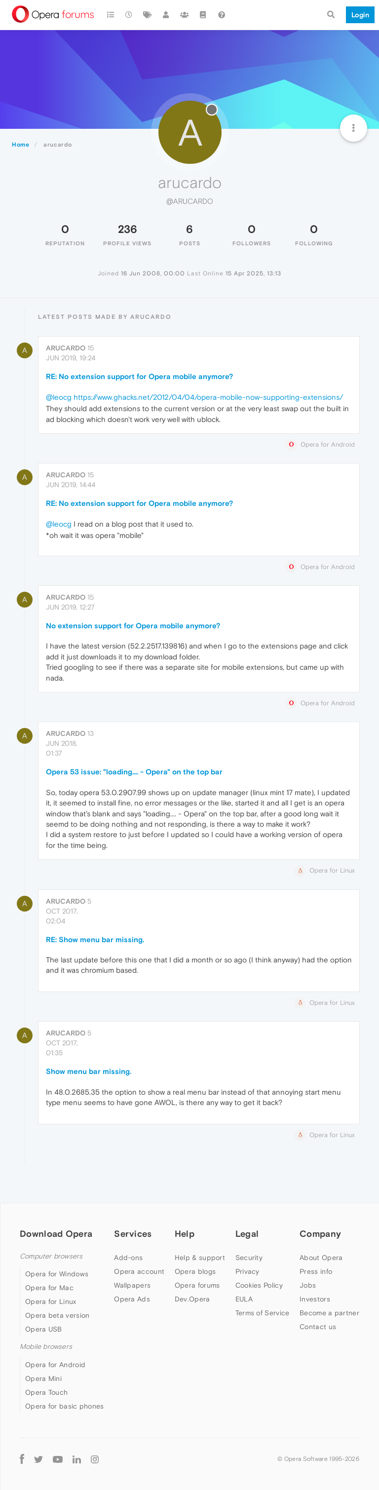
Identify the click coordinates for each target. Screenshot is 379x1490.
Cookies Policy (259, 1285)
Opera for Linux (50, 1301)
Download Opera (56, 1233)
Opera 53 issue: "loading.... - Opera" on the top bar (134, 771)
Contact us (318, 1327)
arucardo (65, 348)
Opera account (139, 1271)
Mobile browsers (46, 1346)
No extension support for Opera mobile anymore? (133, 625)
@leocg (59, 397)
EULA (244, 1299)
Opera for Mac (49, 1288)
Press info (316, 1271)
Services (133, 1233)
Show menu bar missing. (88, 1071)
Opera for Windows (56, 1274)
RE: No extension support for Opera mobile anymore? (139, 376)
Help (184, 1233)
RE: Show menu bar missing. (95, 939)
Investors (315, 1299)
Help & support (200, 1257)
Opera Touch (46, 1392)
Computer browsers (51, 1256)
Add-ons (128, 1257)
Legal (247, 1233)
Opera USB (43, 1329)
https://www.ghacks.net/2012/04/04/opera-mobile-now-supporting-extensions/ (208, 397)
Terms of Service (262, 1313)
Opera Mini (43, 1378)
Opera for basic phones (64, 1406)
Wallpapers (132, 1285)
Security (249, 1257)
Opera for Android (55, 1365)
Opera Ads (132, 1299)
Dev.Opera (192, 1299)
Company (320, 1233)
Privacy (247, 1271)
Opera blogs (195, 1271)
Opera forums (197, 1285)
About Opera (321, 1257)
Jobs (308, 1285)
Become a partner (329, 1313)
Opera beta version (57, 1315)
